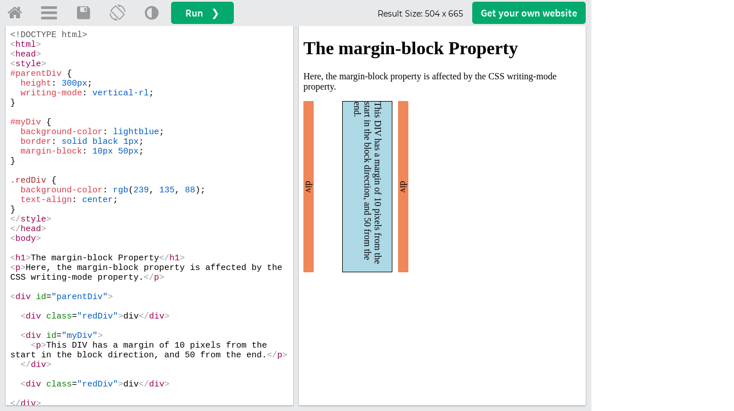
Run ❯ (202, 12)
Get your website (529, 12)
